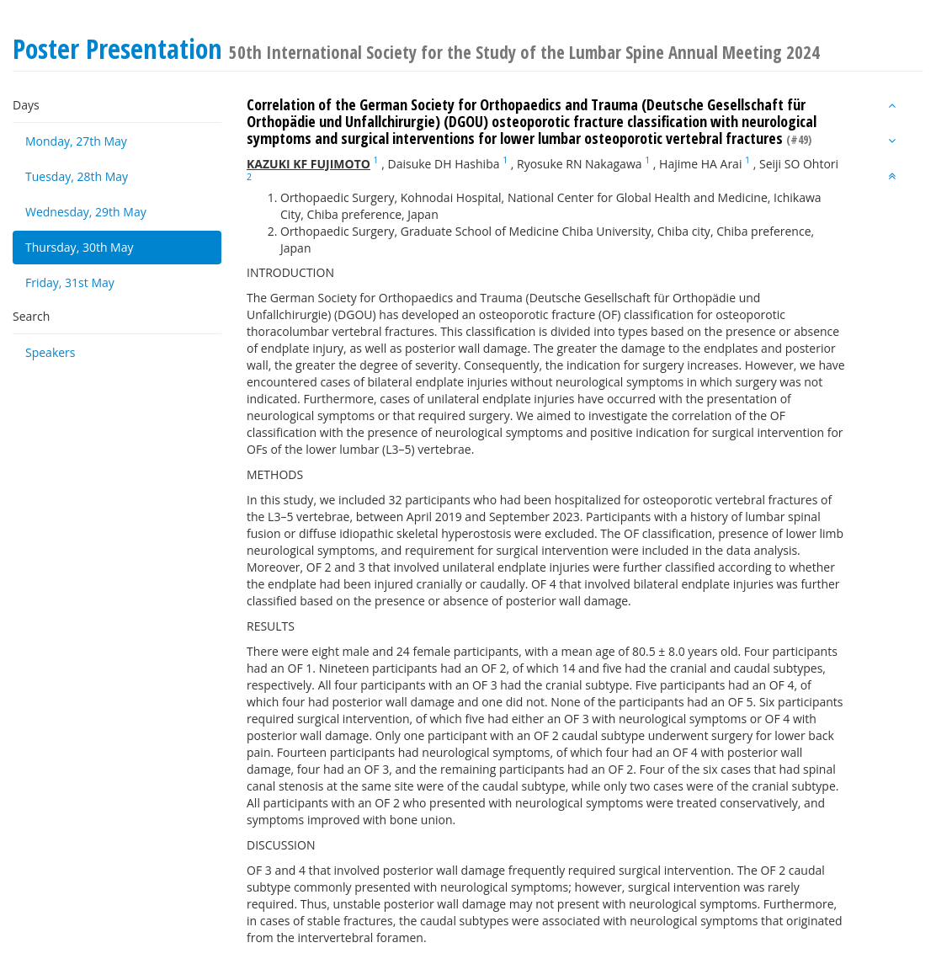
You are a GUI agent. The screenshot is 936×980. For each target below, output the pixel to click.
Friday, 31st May (69, 282)
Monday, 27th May (76, 141)
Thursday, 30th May (79, 247)
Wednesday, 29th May (85, 212)
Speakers (50, 352)
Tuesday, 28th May (76, 176)
